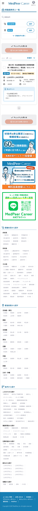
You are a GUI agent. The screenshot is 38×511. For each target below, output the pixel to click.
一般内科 (6, 235)
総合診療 (29, 269)
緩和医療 (31, 284)
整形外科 (6, 257)
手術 (24, 444)
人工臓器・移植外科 (9, 269)
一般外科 (6, 251)
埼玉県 (26, 322)
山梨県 (5, 335)
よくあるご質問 (7, 497)
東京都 (12, 325)
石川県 (19, 332)
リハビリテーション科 (19, 284)
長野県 (12, 335)
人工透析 (22, 266)
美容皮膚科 (6, 293)
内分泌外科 (23, 257)
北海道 (5, 313)
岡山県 (19, 358)
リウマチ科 (6, 284)
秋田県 (5, 316)
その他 (29, 296)
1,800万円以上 (7, 471)
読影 (30, 444)
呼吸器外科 (26, 251)
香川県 (12, 368)
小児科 (5, 275)
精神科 (24, 287)
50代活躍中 (20, 418)
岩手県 (19, 313)
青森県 (12, 313)
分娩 (18, 447)
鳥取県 (5, 358)
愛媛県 (19, 368)
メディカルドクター (16, 450)
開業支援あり (7, 412)
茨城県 (5, 322)
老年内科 (30, 266)
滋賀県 (5, 349)
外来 (4, 444)
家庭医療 (15, 241)
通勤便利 (14, 403)
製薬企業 (6, 437)
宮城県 (26, 313)
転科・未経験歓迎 (8, 418)
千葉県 (5, 325)
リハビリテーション (19, 431)
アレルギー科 (26, 281)
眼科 (32, 275)
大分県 (5, 378)
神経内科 (23, 238)
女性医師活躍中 (7, 415)
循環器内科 (15, 235)
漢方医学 (29, 290)
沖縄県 (28, 378)
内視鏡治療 (6, 456)
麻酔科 (12, 278)
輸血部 (12, 296)
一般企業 (14, 437)
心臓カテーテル (17, 456)
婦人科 (26, 275)
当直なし (28, 394)
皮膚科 (5, 278)
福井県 (26, 332)
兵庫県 (26, 349)
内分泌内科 (6, 241)
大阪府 (19, 349)
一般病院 (6, 428)
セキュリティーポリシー (26, 499)
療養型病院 (15, 428)
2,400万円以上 (19, 474)
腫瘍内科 (14, 244)
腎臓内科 (14, 266)
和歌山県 (13, 352)
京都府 (12, 349)
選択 (30, 24)
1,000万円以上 (7, 465)
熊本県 (26, 375)
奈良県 (5, 352)
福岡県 (5, 375)
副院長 (11, 484)
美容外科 (15, 293)
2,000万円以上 (19, 471)
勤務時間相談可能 (22, 400)
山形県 (12, 316)
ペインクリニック (22, 278)
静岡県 (12, 342)
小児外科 (25, 254)
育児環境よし (28, 412)
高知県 (26, 368)
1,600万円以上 (19, 468)
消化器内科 (6, 238)
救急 (13, 447)
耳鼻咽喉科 (20, 272)
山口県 (5, 361)
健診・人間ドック (8, 272)
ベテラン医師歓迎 (21, 415)
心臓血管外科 (15, 251)
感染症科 (23, 241)
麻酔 (26, 456)
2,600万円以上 (7, 477)
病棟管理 (11, 444)
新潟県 (5, 332)
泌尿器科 (29, 272)
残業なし (6, 403)
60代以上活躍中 (8, 421)
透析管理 (6, 447)
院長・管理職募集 (19, 409)
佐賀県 (12, 375)
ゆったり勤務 (19, 397)
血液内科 (15, 238)
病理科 (5, 296)
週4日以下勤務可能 (17, 394)
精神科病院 (24, 428)
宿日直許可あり (20, 421)
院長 (4, 484)
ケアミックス (7, 434)
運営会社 (5, 501)
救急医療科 (6, 281)
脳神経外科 (16, 254)
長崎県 (19, 375)
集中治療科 (16, 281)
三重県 (26, 342)
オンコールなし (7, 397)
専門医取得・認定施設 (9, 406)
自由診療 (6, 459)
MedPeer (14, 501)
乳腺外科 (6, 260)
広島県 (26, 358)
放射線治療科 (15, 287)
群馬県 (19, 322)
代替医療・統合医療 (27, 293)
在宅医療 (6, 266)
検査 (18, 444)
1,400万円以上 (7, 468)
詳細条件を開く (19, 35)
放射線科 (6, 287)
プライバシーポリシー (9, 499)
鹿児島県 (20, 378)
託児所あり (17, 412)
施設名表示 (31, 421)
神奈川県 (20, 325)
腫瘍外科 (20, 269)
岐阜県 (5, 342)
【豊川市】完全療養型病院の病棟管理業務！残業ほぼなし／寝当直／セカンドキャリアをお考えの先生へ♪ (20, 67)
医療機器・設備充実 (25, 406)
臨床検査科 (20, 296)
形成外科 (14, 257)
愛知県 (19, 342)
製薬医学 (21, 290)
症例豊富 (22, 403)
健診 (15, 434)
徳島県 (5, 368)
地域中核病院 (7, 409)
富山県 (12, 332)
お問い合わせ (19, 497)
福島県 (19, 316)
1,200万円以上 (19, 465)
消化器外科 (6, 254)
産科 (20, 275)
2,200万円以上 (7, 474)
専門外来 (19, 453)
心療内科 (6, 290)
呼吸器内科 (24, 235)
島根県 (12, 358)
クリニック (6, 431)
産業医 (14, 290)
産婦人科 (13, 275)
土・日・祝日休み (8, 400)
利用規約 (28, 497)
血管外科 (22, 260)
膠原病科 (6, 244)
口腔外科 (14, 260)
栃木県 (12, 322)
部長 (17, 484)
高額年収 (6, 394)
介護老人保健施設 (25, 434)
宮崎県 (12, 378)
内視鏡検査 (28, 453)
